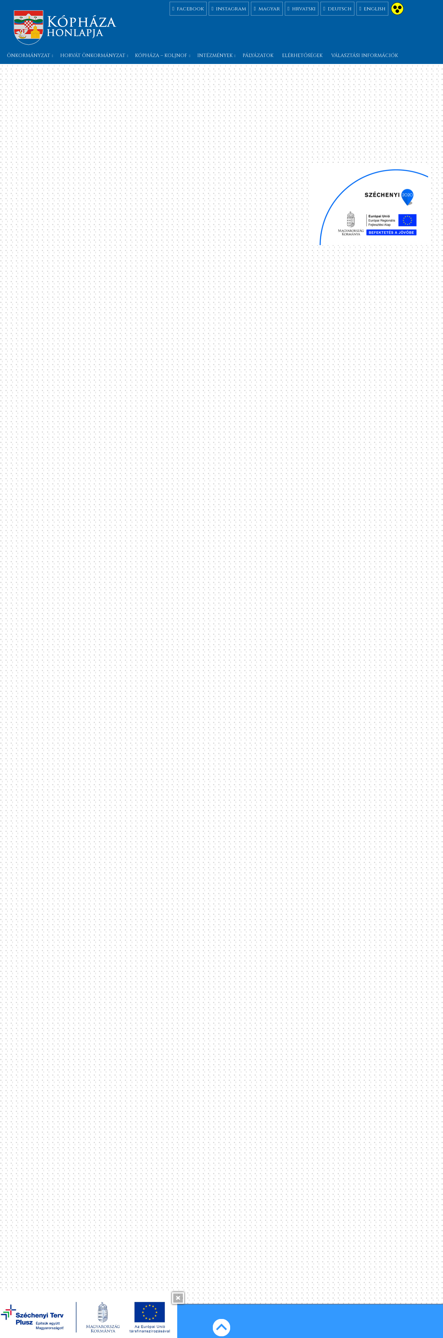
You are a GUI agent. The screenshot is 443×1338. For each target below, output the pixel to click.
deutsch (337, 8)
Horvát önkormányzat (92, 55)
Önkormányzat (28, 55)
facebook (188, 8)
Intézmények (215, 55)
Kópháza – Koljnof (161, 55)
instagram (228, 8)
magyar (267, 8)
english (372, 8)
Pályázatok (258, 55)
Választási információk (364, 55)
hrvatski (302, 8)
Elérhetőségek (302, 55)
